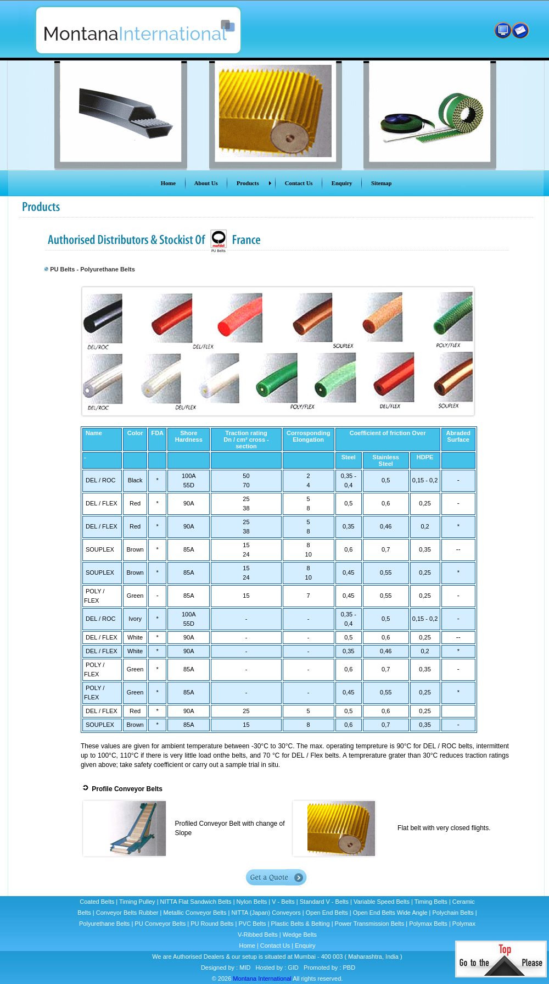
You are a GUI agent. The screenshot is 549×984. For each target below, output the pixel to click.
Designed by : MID (225, 967)
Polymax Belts (428, 923)
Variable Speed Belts (382, 901)
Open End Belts (327, 912)
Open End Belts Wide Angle (390, 912)
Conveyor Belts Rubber (127, 912)
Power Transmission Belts (370, 923)
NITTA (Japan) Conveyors (265, 912)
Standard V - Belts (324, 901)
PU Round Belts (212, 923)
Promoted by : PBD (329, 967)
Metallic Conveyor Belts (195, 912)
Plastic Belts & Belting (300, 923)
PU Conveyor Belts (160, 923)
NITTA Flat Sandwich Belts (196, 901)
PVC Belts (252, 923)
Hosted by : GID (277, 967)
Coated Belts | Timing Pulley (118, 901)
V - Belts (283, 901)
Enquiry (305, 945)
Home (247, 945)
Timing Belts (430, 901)
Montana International (262, 978)
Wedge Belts (300, 934)
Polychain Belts (453, 912)
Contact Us (275, 945)
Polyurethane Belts (104, 923)
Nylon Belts (252, 901)
